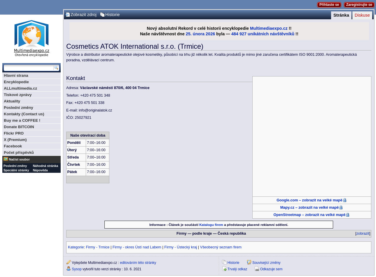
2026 (210, 34)
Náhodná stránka (45, 166)
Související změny (266, 263)
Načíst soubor (19, 159)
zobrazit (362, 233)
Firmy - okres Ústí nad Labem (137, 247)
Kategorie (76, 247)
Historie (112, 14)
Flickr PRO (14, 133)
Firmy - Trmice (97, 247)
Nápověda (40, 170)
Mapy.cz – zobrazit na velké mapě (309, 207)
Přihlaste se (329, 5)
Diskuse (362, 15)
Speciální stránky (16, 170)
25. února (195, 34)
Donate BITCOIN (19, 127)
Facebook (13, 146)
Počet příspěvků (19, 152)
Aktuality (12, 101)
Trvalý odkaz (237, 269)
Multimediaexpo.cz (269, 28)
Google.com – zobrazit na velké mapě (309, 200)
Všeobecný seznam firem (221, 247)
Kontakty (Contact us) (24, 114)
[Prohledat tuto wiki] (28, 68)
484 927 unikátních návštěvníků (262, 34)
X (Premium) (15, 139)
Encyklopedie (16, 82)
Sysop (76, 269)
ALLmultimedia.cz (20, 88)
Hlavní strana (16, 75)
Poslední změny (18, 107)
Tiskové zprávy (18, 95)
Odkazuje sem (271, 269)
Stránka (341, 15)
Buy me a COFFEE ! (22, 120)
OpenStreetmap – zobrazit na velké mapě (310, 215)
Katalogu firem (211, 225)
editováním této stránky (138, 263)
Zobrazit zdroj (84, 14)
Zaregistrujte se (359, 5)
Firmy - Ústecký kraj (180, 247)
